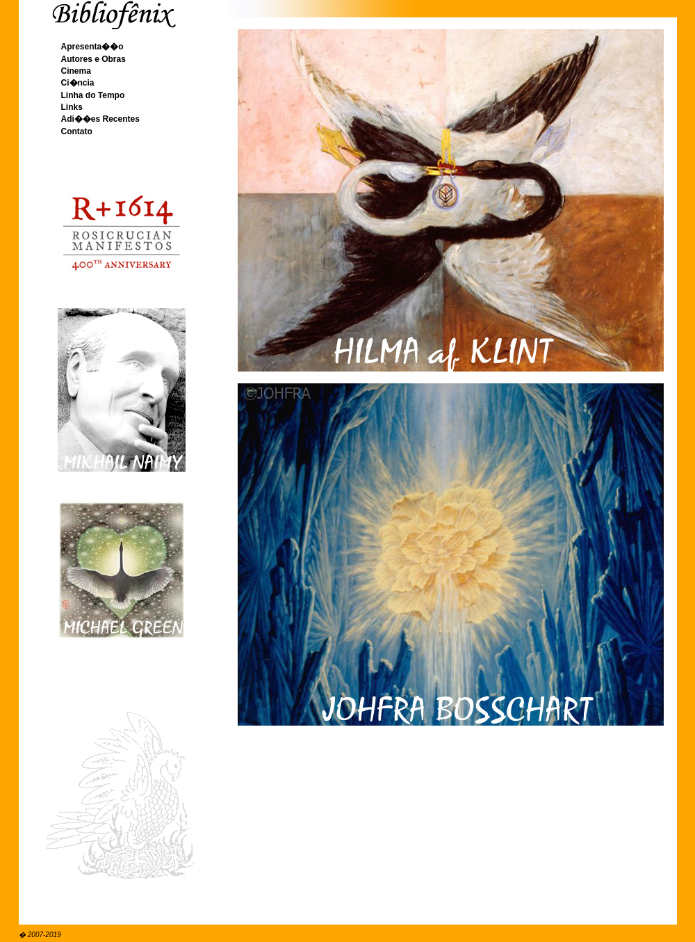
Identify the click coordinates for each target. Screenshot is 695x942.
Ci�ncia (78, 83)
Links (72, 107)
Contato (76, 131)
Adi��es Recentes (100, 119)
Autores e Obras (93, 59)
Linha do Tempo (93, 95)
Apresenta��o (92, 46)
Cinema (76, 71)
